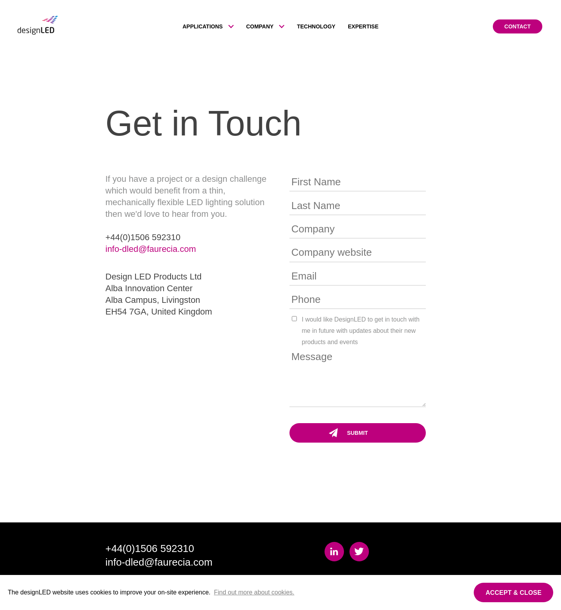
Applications (202, 26)
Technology (316, 26)
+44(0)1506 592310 (150, 548)
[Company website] (357, 253)
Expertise (363, 26)
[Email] (357, 276)
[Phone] (357, 300)
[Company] (357, 229)
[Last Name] (357, 206)
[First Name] (357, 182)
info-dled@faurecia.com (151, 249)
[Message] (357, 377)
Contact (518, 26)
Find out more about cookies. (254, 592)
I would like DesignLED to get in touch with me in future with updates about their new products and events (361, 330)
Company (260, 26)
